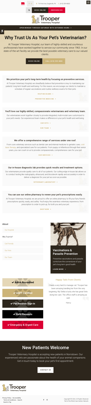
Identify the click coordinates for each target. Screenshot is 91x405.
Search (19, 400)
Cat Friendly (9, 244)
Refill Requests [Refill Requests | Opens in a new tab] (22, 314)
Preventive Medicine (44, 99)
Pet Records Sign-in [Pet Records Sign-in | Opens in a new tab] (22, 303)
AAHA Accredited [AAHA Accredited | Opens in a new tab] (23, 282)
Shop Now (44, 209)
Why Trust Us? (7, 237)
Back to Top (7, 402)
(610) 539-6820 (65, 3)
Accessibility (17, 398)
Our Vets (44, 123)
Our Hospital (9, 230)
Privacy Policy (6, 398)
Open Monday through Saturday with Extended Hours (44, 28)
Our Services (44, 155)
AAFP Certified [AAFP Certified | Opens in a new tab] (22, 293)
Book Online (40, 10)
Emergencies (57, 10)
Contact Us (45, 370)
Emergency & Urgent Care (22, 324)
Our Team (44, 128)
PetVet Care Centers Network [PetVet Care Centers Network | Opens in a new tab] (79, 401)
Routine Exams (44, 94)
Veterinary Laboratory (44, 182)
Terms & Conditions (10, 400)
